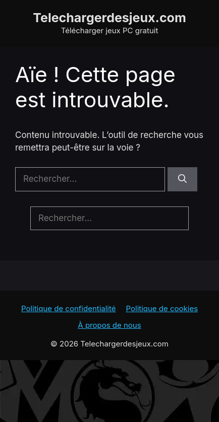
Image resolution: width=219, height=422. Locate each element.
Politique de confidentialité (68, 308)
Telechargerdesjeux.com (109, 17)
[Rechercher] (182, 179)
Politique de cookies (162, 308)
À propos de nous (109, 325)
